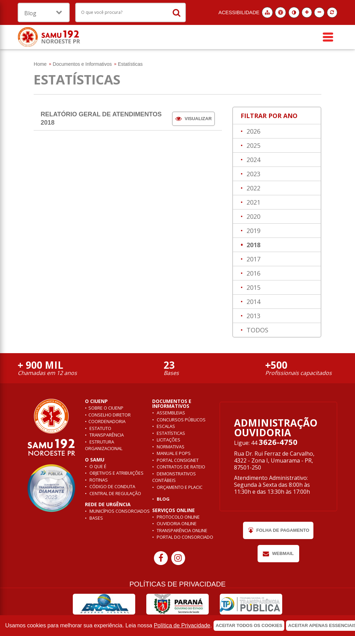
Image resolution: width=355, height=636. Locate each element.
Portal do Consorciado (184, 537)
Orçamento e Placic (179, 487)
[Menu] (328, 37)
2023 (252, 174)
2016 (252, 273)
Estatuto (99, 428)
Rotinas (98, 480)
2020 (252, 216)
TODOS (256, 330)
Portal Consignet (177, 460)
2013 (252, 316)
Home (40, 64)
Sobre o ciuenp (105, 408)
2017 (252, 259)
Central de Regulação (114, 493)
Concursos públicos (181, 419)
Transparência (106, 435)
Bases (95, 518)
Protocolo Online (178, 517)
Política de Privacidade (182, 625)
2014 (252, 301)
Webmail (278, 553)
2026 (252, 131)
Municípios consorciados (119, 511)
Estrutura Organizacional (103, 445)
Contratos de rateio (180, 467)
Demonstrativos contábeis (174, 477)
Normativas (170, 447)
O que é (97, 466)
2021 (252, 202)
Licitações (168, 440)
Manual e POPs (173, 453)
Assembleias (170, 413)
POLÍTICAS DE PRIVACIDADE (177, 584)
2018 (252, 245)
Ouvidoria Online (176, 523)
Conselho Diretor (109, 415)
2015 (252, 287)
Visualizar (193, 119)
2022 (252, 188)
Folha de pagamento (278, 531)
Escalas (165, 426)
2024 (252, 159)
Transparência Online (181, 530)
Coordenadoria (106, 421)
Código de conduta (111, 486)
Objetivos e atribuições (116, 473)
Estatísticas (170, 433)
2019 (252, 230)
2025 (252, 145)
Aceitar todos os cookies (249, 625)
